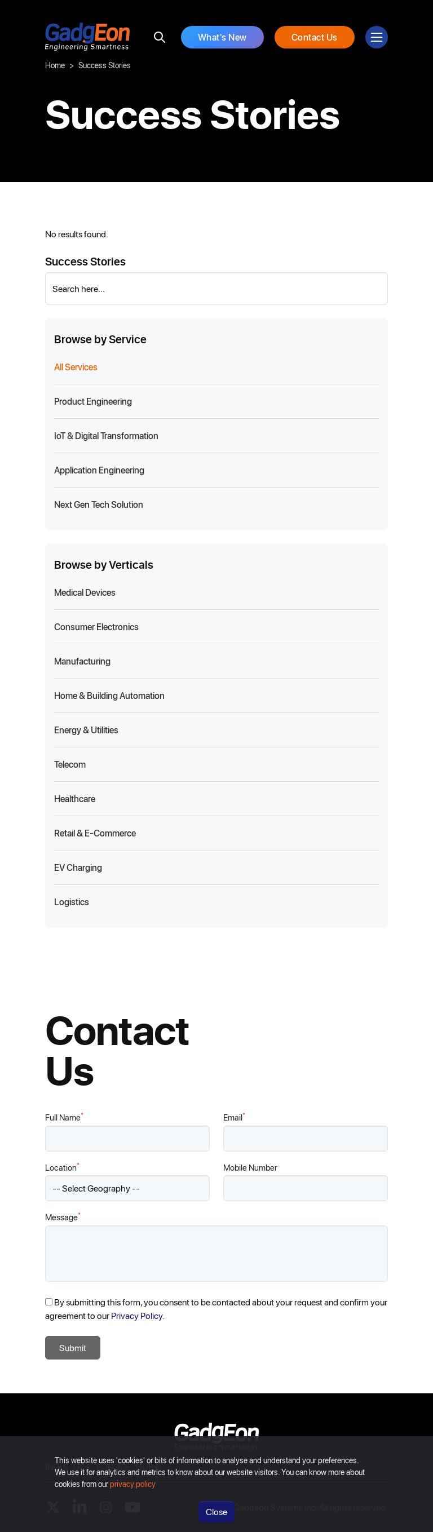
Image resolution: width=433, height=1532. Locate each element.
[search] (159, 37)
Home (55, 65)
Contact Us (314, 37)
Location (62, 1167)
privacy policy (133, 1494)
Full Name (64, 1117)
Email (234, 1117)
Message (63, 1217)
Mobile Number (250, 1167)
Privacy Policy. (138, 1315)
